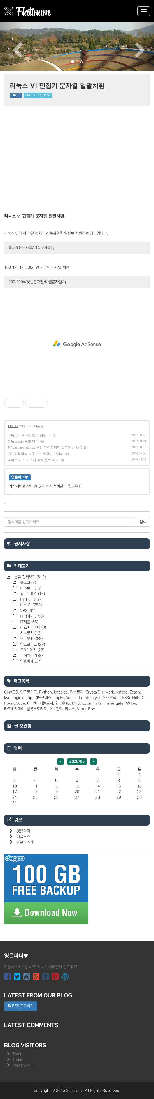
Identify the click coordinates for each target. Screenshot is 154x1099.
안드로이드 (32, 644)
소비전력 (55, 709)
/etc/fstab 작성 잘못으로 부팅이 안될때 (36, 454)
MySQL (78, 703)
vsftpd (121, 692)
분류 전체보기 (29, 577)
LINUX (15, 95)
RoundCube (14, 703)
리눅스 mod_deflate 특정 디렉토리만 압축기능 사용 (45, 448)
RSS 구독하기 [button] (21, 1006)
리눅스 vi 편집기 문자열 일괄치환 (57, 85)
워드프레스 (32, 594)
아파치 (32, 703)
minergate (114, 703)
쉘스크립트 (111, 698)
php (28, 698)
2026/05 (77, 761)
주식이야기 (31, 655)
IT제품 (28, 622)
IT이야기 (31, 616)
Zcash (135, 692)
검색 (142, 522)
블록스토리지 (37, 709)
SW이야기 (31, 650)
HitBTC (138, 698)
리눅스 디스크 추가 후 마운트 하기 (33, 460)
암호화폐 (30, 661)
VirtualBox (86, 709)
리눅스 (70, 709)
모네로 (131, 703)
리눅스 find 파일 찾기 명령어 (29, 435)
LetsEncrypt (90, 698)
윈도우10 (31, 639)
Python (30, 599)
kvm (7, 698)
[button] (11, 46)
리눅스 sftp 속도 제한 (23, 441)
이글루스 (23, 836)
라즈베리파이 (32, 627)
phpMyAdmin (65, 698)
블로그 (27, 582)
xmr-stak (95, 703)
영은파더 (23, 831)
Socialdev (74, 1090)
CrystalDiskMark (100, 692)
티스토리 (30, 588)
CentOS (11, 692)
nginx (18, 698)
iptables (61, 692)
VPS (27, 610)
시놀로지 (30, 633)
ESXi (126, 698)
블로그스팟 (25, 842)
